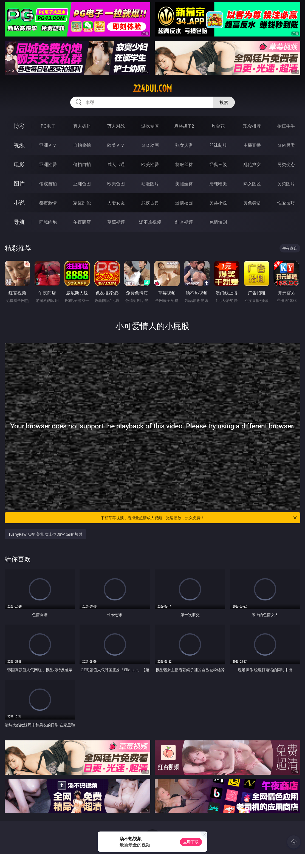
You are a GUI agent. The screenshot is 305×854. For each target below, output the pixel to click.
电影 (19, 164)
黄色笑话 (252, 203)
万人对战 (116, 126)
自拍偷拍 (82, 145)
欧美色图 (116, 184)
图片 (19, 183)
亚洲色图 (82, 184)
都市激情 (48, 203)
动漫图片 (150, 184)
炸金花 (218, 126)
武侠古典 (150, 203)
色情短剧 (218, 222)
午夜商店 (82, 222)
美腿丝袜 (184, 184)
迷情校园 (184, 203)
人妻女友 (116, 203)
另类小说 (218, 203)
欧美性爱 (150, 164)
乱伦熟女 (252, 164)
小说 (19, 202)
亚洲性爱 (48, 164)
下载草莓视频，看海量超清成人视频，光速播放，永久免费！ (199, 518)
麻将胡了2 (184, 126)
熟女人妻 (184, 145)
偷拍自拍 (82, 164)
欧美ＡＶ (116, 145)
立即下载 (191, 841)
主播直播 (252, 145)
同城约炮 (48, 222)
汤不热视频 (150, 222)
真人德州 (82, 126)
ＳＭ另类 (286, 145)
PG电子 (48, 126)
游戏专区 (150, 126)
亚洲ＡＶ (48, 145)
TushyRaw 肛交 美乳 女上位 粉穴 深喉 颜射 (46, 534)
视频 (19, 145)
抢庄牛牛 (286, 126)
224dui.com (152, 88)
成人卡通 (116, 164)
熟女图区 (252, 184)
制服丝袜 (184, 164)
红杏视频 (184, 222)
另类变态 (286, 164)
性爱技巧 (286, 203)
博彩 (19, 126)
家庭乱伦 (82, 203)
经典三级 (218, 164)
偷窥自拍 (48, 184)
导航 (19, 222)
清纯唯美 (218, 184)
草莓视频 (116, 222)
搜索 (223, 102)
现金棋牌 (252, 126)
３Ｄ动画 (150, 145)
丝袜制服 (218, 145)
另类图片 (286, 184)
